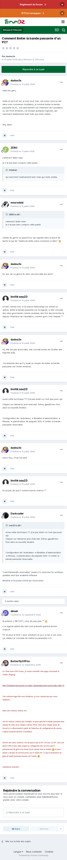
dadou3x (10, 56)
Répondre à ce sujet (33, 69)
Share (16, 828)
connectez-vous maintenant (39, 797)
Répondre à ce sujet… (18, 812)
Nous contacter (34, 851)
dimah (14, 611)
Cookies (49, 851)
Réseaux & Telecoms (33, 59)
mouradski (17, 202)
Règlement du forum (31, 4)
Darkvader (17, 513)
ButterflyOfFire (20, 661)
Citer (12, 135)
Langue (18, 851)
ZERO (14, 147)
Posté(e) (23, 84)
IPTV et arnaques (31, 13)
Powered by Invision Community (33, 855)
